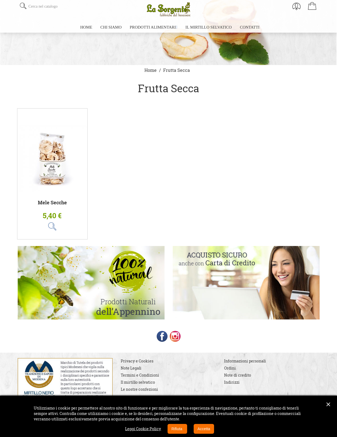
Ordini (230, 368)
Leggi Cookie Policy (143, 428)
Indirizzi (232, 382)
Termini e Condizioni (140, 375)
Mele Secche (52, 202)
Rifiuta (177, 429)
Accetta (203, 429)
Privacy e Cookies (137, 361)
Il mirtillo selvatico (138, 382)
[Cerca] (60, 6)
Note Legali (131, 368)
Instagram (175, 336)
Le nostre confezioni (139, 389)
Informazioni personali (245, 361)
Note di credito (237, 375)
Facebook (162, 336)
